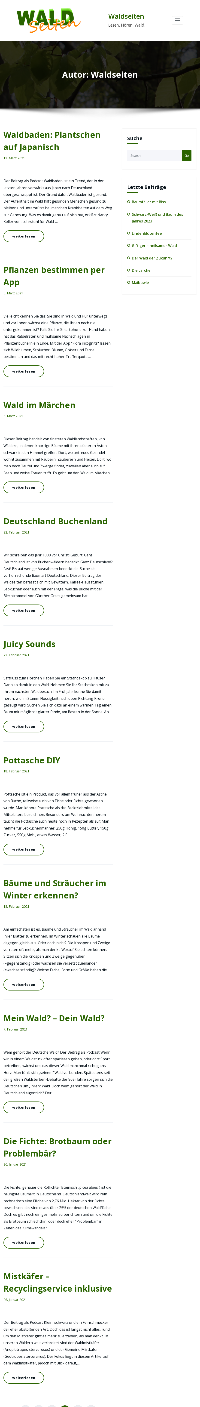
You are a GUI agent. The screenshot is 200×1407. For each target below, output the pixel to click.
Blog (139, 1325)
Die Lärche (140, 265)
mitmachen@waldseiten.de (47, 1358)
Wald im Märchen (34, 357)
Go (187, 155)
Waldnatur (143, 1363)
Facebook (105, 1268)
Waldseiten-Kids (148, 1372)
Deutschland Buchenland (47, 463)
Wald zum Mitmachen (152, 1353)
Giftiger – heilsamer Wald (152, 242)
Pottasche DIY (28, 674)
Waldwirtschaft (147, 1381)
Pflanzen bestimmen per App (54, 251)
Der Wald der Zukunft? (150, 254)
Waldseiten (124, 16)
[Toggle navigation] (177, 20)
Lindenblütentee (145, 230)
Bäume (141, 1316)
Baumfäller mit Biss (148, 201)
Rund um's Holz (147, 1335)
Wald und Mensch (149, 1344)
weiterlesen (21, 220)
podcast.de (137, 1268)
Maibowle (139, 277)
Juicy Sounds (25, 569)
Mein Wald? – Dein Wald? (47, 897)
